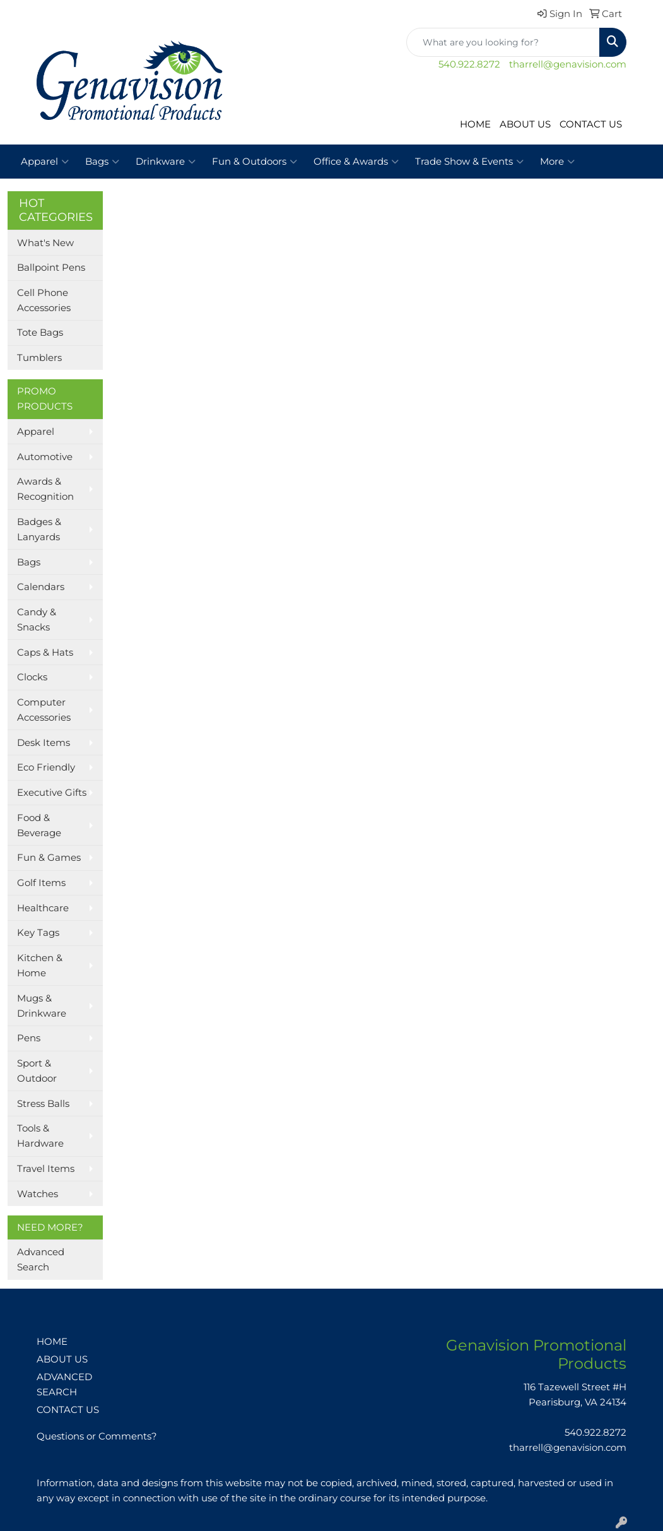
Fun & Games (49, 857)
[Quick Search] (503, 42)
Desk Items (43, 742)
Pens (28, 1038)
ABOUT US (525, 124)
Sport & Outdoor (37, 1071)
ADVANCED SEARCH (64, 1384)
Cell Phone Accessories (44, 300)
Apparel (45, 161)
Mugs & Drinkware (41, 1006)
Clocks (32, 677)
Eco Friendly (46, 767)
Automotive (45, 457)
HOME (475, 124)
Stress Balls (43, 1103)
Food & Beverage (39, 825)
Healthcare (43, 908)
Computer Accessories (44, 710)
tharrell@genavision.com (567, 64)
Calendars (40, 587)
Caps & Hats (45, 652)
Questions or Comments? (97, 1436)
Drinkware (166, 161)
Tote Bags (40, 332)
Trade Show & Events (469, 161)
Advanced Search (40, 1259)
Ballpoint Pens (51, 267)
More (557, 161)
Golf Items (41, 883)
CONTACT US (591, 124)
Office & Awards (356, 161)
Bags (102, 161)
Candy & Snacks (36, 619)
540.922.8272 (469, 64)
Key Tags (38, 932)
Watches (37, 1194)
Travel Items (45, 1168)
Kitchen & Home (39, 965)
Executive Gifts (51, 792)
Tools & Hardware (40, 1136)
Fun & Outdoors (254, 161)
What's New (45, 243)
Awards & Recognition (45, 489)
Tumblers (39, 358)
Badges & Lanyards (39, 529)
